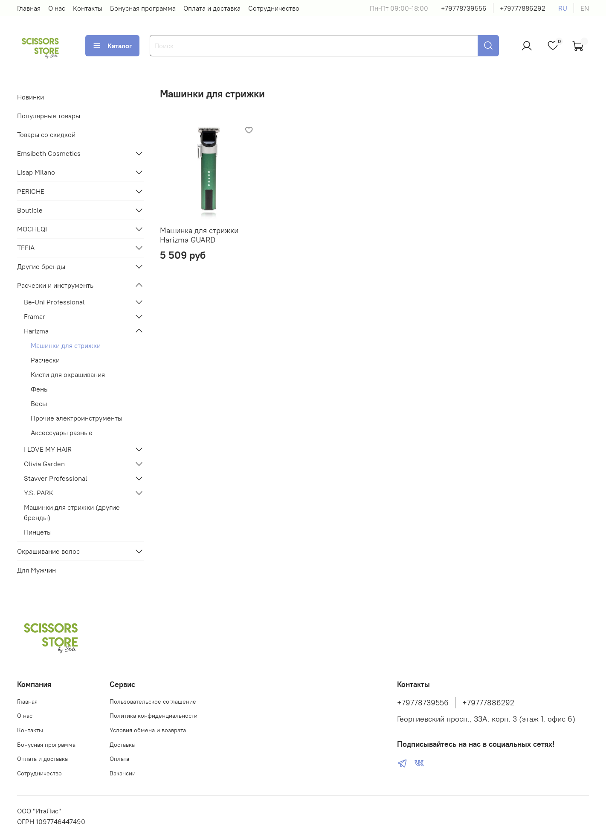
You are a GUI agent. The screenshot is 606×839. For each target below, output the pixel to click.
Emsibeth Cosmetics (49, 153)
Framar (34, 316)
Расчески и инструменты (56, 285)
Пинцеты (38, 532)
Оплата (119, 759)
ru (562, 8)
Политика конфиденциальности (153, 715)
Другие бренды (41, 266)
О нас (56, 8)
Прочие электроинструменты (76, 418)
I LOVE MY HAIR (48, 449)
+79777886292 (522, 8)
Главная (29, 8)
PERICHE (30, 191)
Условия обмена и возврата (148, 730)
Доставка (122, 744)
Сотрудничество (273, 8)
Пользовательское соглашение (153, 701)
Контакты (87, 8)
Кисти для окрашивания (68, 374)
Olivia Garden (44, 463)
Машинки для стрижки (66, 345)
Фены (40, 389)
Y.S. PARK (38, 492)
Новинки (30, 97)
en (584, 8)
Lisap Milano (36, 172)
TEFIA (26, 247)
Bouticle (30, 210)
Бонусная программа (143, 8)
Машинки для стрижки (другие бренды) (72, 512)
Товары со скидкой (46, 134)
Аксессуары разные (62, 432)
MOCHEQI (32, 229)
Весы (39, 403)
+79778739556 (464, 8)
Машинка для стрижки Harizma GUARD (199, 235)
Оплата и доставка (212, 8)
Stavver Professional (55, 478)
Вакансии (123, 773)
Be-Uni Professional (54, 302)
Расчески (45, 360)
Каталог (112, 45)
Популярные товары (48, 115)
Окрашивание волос (48, 551)
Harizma (36, 331)
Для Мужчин (36, 570)
